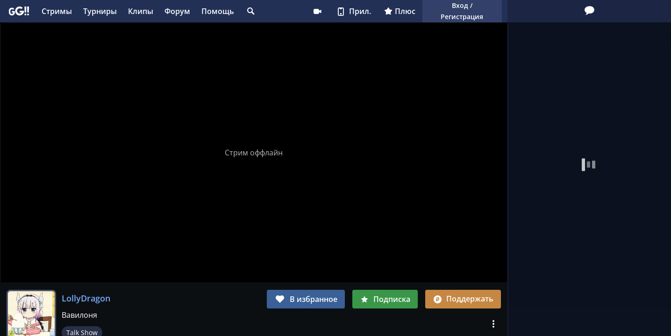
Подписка (385, 299)
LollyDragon (86, 298)
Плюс (399, 11)
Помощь (217, 11)
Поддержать (463, 299)
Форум (177, 11)
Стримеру (317, 11)
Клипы (140, 11)
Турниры (100, 11)
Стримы (57, 11)
